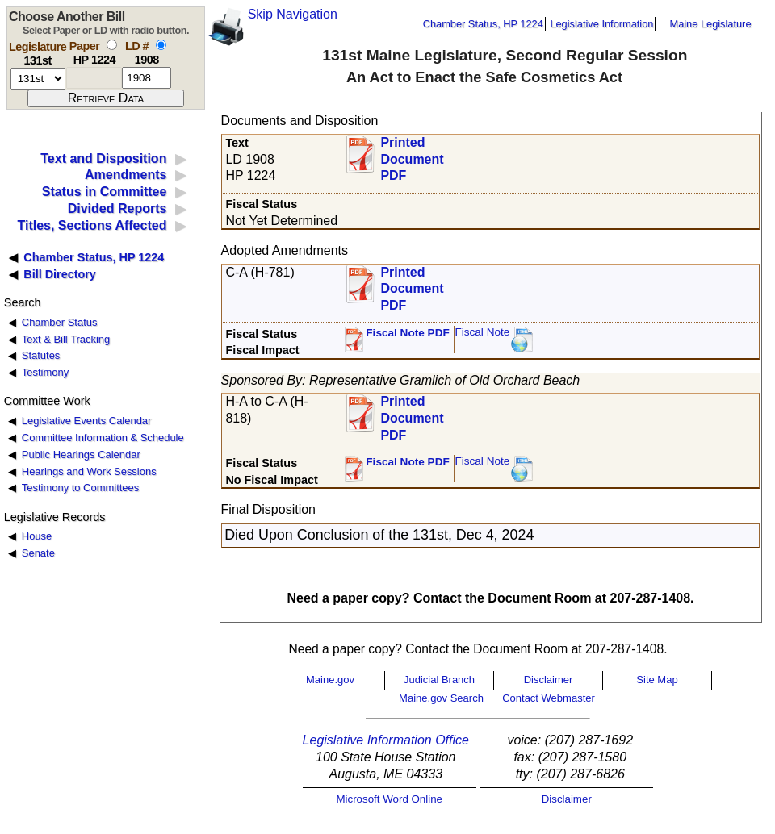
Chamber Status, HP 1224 (483, 24)
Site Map (656, 679)
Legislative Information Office (386, 740)
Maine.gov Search (441, 698)
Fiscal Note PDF (408, 333)
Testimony (45, 372)
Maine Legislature (710, 24)
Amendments (125, 174)
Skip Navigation (292, 14)
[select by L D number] (161, 45)
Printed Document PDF (411, 154)
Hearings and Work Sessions (89, 471)
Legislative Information (601, 24)
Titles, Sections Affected (91, 225)
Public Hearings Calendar (81, 454)
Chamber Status (60, 322)
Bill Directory (59, 274)
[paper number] (94, 78)
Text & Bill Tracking (66, 339)
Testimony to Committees (80, 488)
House (37, 536)
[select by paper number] (112, 45)
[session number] (37, 79)
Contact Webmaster (548, 698)
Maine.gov (330, 679)
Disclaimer (548, 679)
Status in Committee (104, 191)
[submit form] (105, 98)
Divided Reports (117, 208)
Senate (38, 553)
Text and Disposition (103, 158)
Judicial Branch (439, 679)
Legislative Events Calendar (87, 421)
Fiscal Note (482, 332)
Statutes (41, 355)
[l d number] (146, 78)
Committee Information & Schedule (103, 438)
